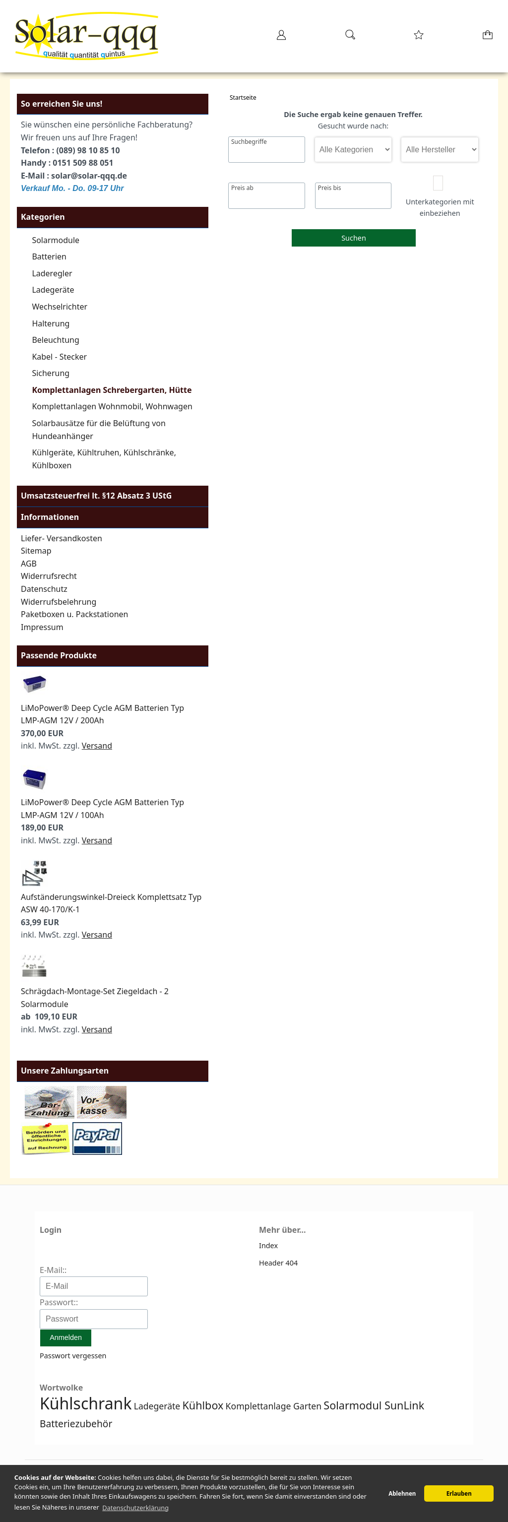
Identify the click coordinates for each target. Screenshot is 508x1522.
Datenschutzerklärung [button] (135, 1507)
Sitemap (36, 550)
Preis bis (329, 188)
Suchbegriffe (249, 142)
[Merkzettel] (419, 38)
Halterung (50, 323)
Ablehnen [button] (402, 1493)
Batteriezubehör (76, 1423)
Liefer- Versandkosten (61, 538)
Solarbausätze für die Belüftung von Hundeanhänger (99, 430)
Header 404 (278, 1263)
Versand (97, 745)
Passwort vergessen (73, 1355)
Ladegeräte (53, 289)
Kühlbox (202, 1405)
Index (268, 1245)
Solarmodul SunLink (373, 1405)
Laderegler (52, 273)
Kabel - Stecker (59, 356)
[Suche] (350, 38)
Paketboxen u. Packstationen (74, 614)
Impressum (42, 627)
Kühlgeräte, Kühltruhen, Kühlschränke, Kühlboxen (104, 459)
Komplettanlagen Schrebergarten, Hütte (111, 389)
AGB (29, 563)
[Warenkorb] (489, 38)
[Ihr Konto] (281, 38)
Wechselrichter (59, 306)
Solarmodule (55, 240)
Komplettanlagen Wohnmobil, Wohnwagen (112, 406)
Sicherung (50, 373)
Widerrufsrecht (49, 576)
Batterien (49, 256)
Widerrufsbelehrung (58, 601)
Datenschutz (44, 588)
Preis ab (242, 188)
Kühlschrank (85, 1403)
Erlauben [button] (459, 1493)
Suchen (353, 238)
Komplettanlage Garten (274, 1406)
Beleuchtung (55, 339)
